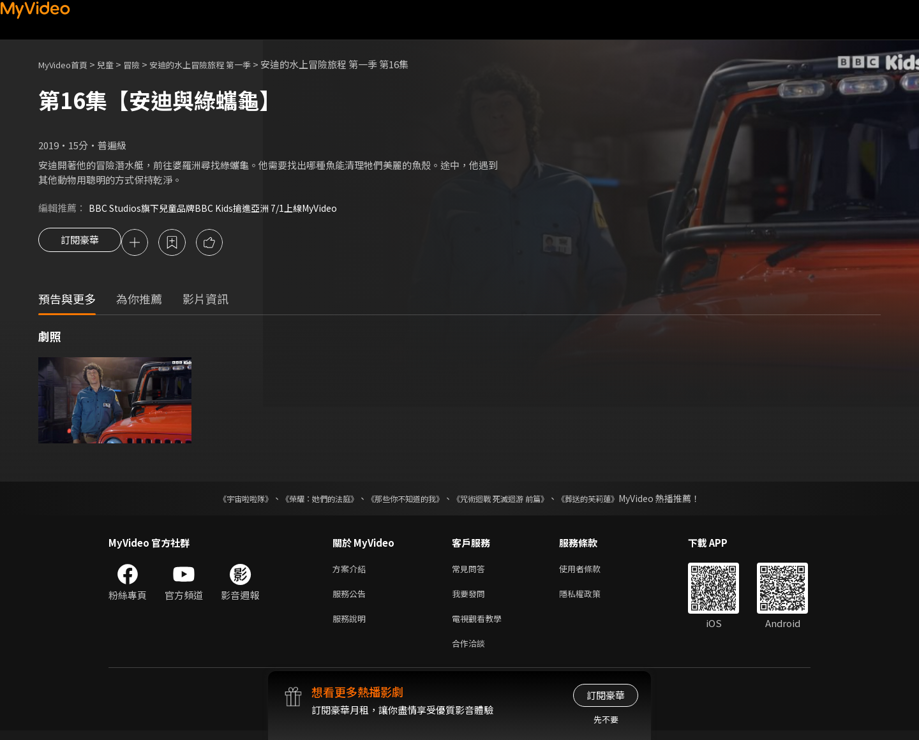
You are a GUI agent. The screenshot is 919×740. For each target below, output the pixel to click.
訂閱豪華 (80, 243)
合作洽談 (471, 651)
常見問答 (471, 571)
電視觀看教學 (480, 625)
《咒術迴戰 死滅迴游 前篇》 (512, 500)
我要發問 (471, 598)
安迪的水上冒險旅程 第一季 (221, 64)
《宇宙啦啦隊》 (220, 500)
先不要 (606, 719)
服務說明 (351, 625)
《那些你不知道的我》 (403, 500)
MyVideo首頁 (67, 64)
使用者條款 (591, 571)
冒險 (144, 64)
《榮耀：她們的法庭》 (305, 500)
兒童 (115, 64)
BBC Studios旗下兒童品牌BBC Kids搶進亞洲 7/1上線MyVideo (221, 207)
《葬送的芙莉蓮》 (612, 500)
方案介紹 (351, 571)
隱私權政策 (591, 598)
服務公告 (351, 598)
